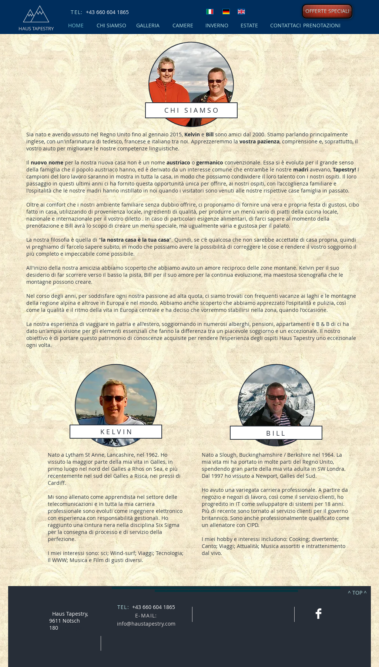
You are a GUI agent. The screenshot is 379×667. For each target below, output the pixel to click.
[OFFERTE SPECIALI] (327, 11)
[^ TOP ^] (357, 592)
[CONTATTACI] (285, 25)
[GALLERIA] (148, 25)
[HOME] (75, 25)
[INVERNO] (216, 25)
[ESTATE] (249, 25)
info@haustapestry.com (146, 623)
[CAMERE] (182, 25)
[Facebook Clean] (318, 613)
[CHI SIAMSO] (111, 25)
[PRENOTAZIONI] (322, 25)
